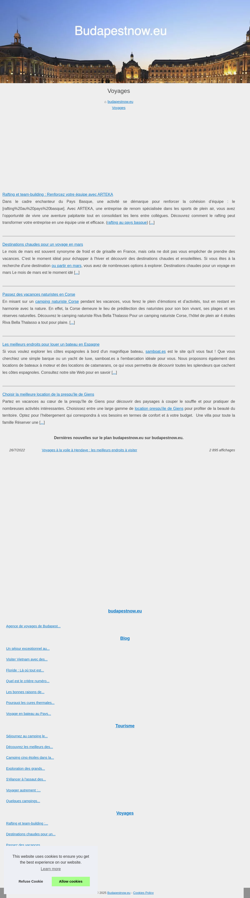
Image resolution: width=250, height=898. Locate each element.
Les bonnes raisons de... (25, 692)
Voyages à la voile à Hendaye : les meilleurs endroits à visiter (89, 450)
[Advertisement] (119, 147)
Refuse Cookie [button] (31, 881)
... (151, 222)
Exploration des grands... (25, 768)
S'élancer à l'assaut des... (26, 779)
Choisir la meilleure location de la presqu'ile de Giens (48, 394)
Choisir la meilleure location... (29, 867)
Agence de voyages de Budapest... (33, 626)
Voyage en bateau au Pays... (28, 714)
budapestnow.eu (120, 102)
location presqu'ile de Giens (159, 408)
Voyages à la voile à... (23, 877)
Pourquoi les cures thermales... (30, 703)
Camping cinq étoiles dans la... (30, 758)
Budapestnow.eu (119, 893)
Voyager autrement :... (23, 790)
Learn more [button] (51, 869)
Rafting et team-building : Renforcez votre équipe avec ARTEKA (57, 194)
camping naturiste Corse (57, 301)
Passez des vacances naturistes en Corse (38, 294)
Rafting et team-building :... (27, 823)
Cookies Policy (143, 893)
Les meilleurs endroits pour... (28, 856)
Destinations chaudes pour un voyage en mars (42, 244)
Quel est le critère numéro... (28, 681)
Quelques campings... (23, 801)
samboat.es (156, 351)
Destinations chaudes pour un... (30, 834)
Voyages (118, 108)
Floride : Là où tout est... (25, 670)
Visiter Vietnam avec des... (27, 659)
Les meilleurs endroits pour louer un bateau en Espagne (51, 344)
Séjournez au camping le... (27, 736)
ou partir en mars (66, 266)
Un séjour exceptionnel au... (28, 649)
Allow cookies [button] (71, 881)
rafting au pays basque (127, 222)
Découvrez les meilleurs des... (29, 747)
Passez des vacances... (24, 845)
